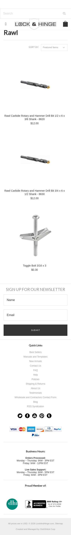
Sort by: (34, 47)
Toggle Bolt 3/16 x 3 (34, 265)
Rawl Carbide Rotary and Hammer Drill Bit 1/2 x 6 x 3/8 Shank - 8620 (34, 117)
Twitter (20, 415)
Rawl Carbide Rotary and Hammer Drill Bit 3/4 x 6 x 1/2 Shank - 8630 (34, 192)
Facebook (27, 415)
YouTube (34, 415)
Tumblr (49, 415)
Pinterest (41, 415)
